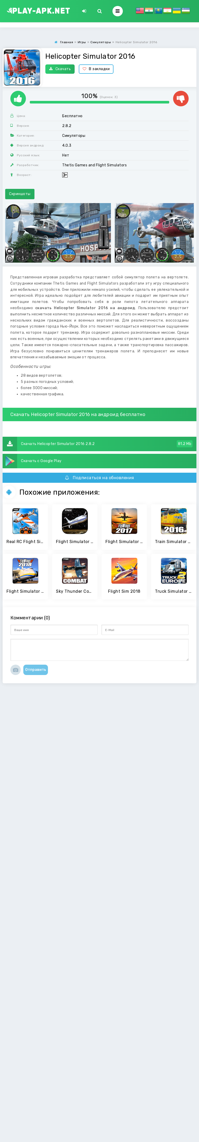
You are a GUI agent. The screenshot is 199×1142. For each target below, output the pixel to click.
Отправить (35, 670)
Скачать (60, 69)
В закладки (96, 69)
